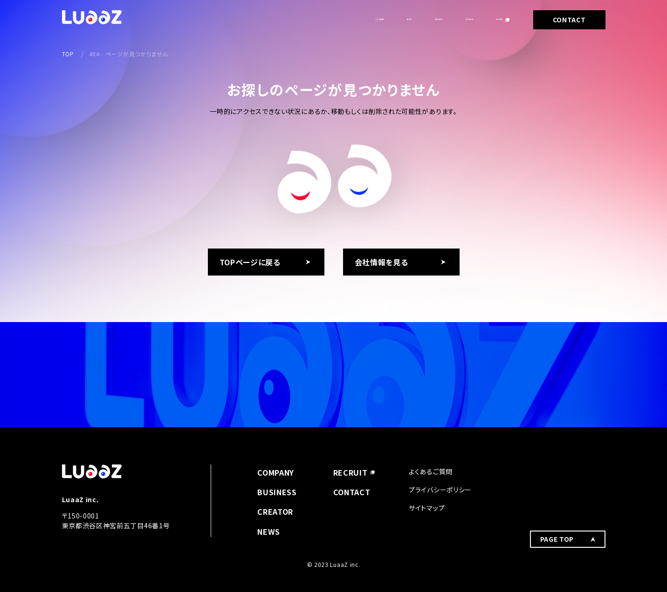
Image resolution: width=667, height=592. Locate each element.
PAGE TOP (557, 477)
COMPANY (277, 19)
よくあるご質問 (431, 471)
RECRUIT (488, 19)
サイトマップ (427, 507)
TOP (68, 54)
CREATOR (434, 19)
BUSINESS (377, 19)
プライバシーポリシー (440, 489)
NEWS (326, 19)
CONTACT (569, 19)
